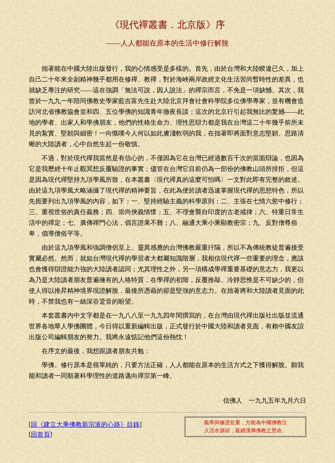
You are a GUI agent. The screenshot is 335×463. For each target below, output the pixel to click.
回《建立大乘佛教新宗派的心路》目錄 (85, 424)
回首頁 (40, 434)
